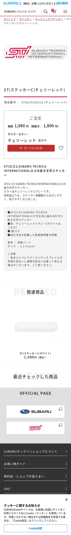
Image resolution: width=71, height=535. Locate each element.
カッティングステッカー (49, 19)
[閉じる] (66, 506)
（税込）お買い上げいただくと (35, 3)
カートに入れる (33, 148)
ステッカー (25, 19)
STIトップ (10, 19)
